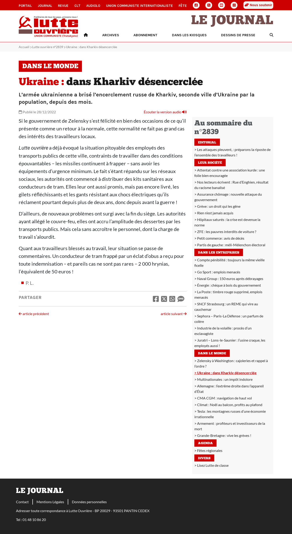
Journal (45, 6)
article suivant (174, 313)
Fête (183, 6)
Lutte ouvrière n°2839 (47, 47)
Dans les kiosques (189, 35)
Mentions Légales (50, 502)
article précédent (34, 313)
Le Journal (232, 21)
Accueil (24, 47)
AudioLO (93, 6)
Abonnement (145, 35)
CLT (77, 6)
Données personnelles (89, 502)
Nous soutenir (258, 5)
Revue (63, 6)
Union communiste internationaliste (139, 6)
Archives (110, 35)
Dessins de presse (238, 35)
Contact (22, 502)
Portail (25, 6)
